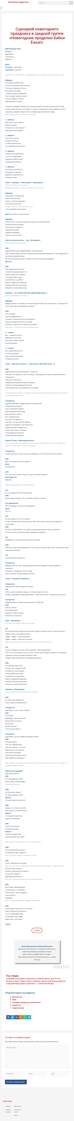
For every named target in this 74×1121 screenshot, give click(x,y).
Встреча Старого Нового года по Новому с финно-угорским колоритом (35, 981)
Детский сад (17, 997)
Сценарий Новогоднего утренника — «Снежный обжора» (30, 983)
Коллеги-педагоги (18, 2)
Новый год (16, 1005)
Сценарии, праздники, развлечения (26, 1002)
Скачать (37, 930)
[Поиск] (71, 3)
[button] (1, 8)
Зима (14, 1000)
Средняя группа (18, 1008)
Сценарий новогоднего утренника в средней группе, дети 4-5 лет (33, 978)
